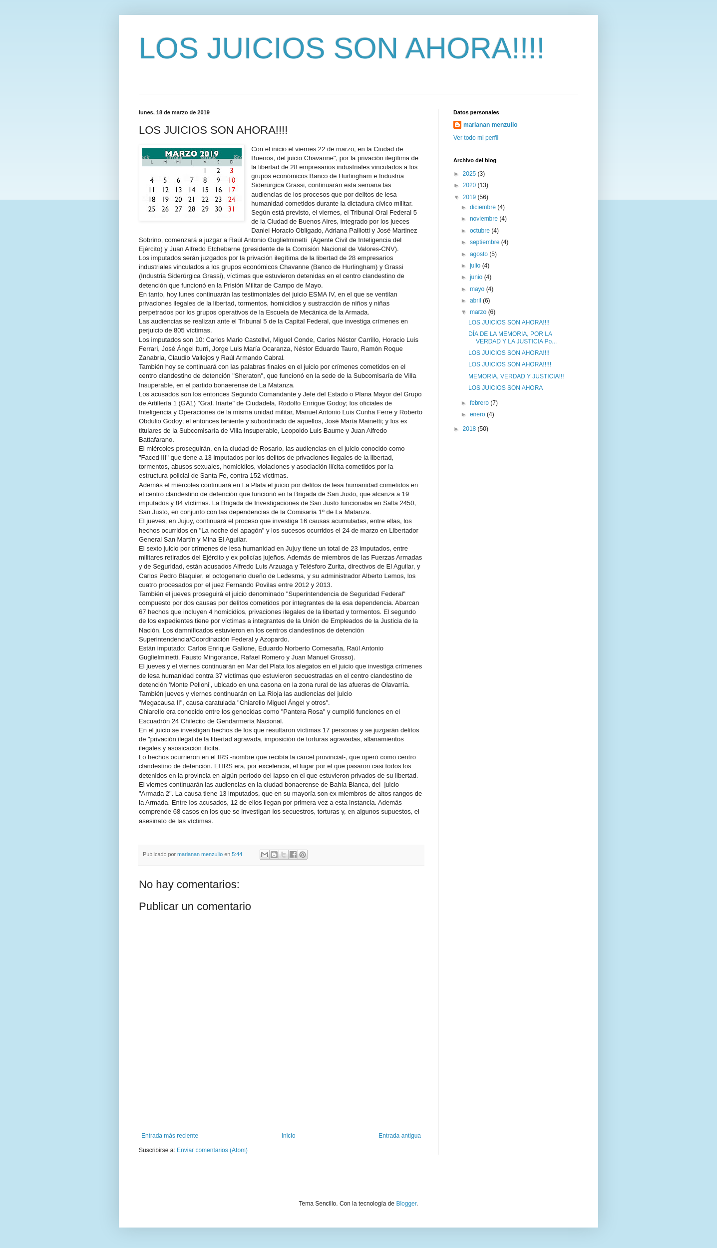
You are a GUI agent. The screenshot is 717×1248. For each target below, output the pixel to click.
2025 (470, 173)
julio (476, 265)
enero (478, 414)
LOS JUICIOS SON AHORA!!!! (342, 48)
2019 (470, 197)
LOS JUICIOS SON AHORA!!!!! (509, 364)
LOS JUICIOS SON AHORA (505, 387)
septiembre (485, 242)
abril (476, 300)
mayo (478, 289)
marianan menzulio (490, 124)
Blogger (406, 1203)
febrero (480, 402)
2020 (470, 185)
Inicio (289, 1135)
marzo (479, 312)
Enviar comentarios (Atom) (212, 1150)
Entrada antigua (399, 1135)
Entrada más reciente (169, 1135)
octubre (480, 230)
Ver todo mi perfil (475, 137)
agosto (479, 254)
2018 (470, 428)
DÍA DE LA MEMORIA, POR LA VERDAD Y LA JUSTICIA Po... (512, 337)
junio (477, 277)
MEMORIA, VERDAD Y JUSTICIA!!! (516, 376)
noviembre (484, 218)
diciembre (483, 207)
